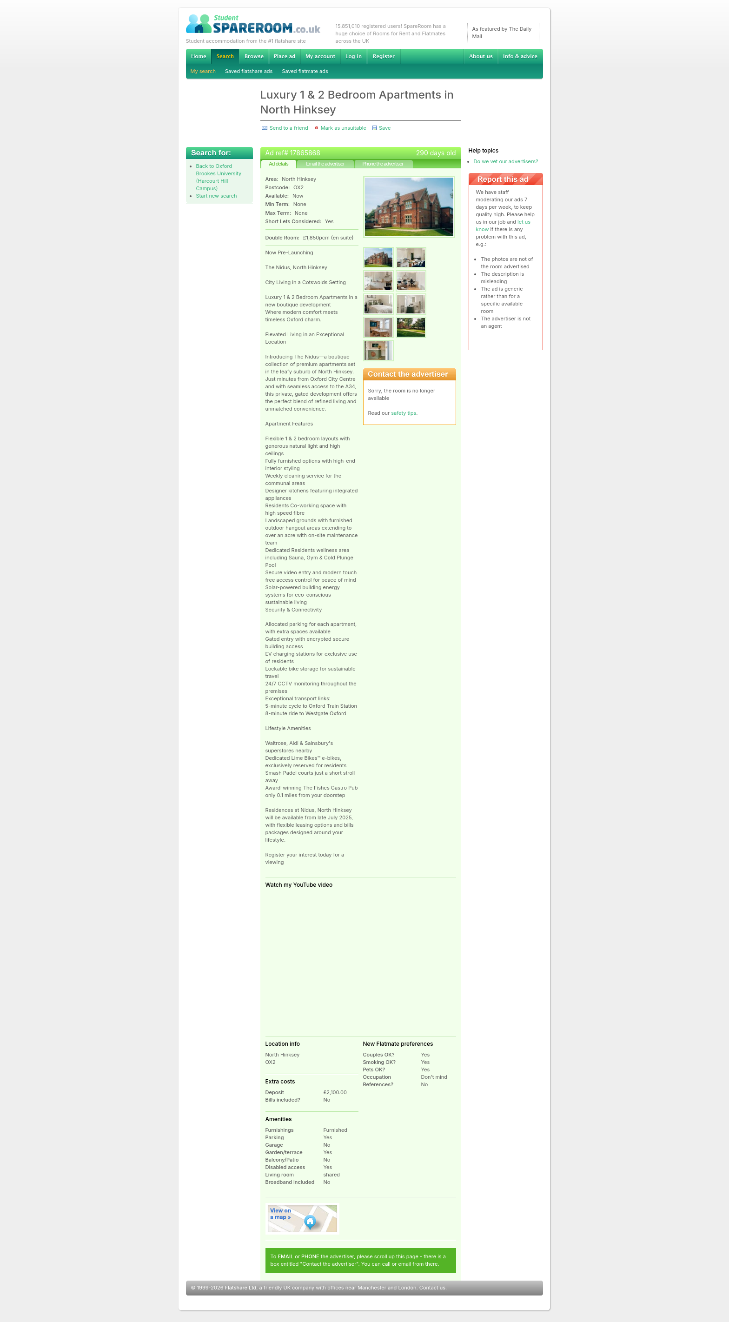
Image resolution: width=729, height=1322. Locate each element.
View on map (302, 1219)
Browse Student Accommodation (254, 56)
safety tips (403, 413)
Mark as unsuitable (343, 128)
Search (225, 56)
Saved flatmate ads (305, 71)
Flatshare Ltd (241, 1287)
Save (385, 128)
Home (198, 56)
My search (203, 71)
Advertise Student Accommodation (284, 56)
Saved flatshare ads (248, 71)
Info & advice (520, 56)
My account (320, 56)
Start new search (216, 196)
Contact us (432, 1287)
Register (384, 56)
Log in (353, 56)
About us (481, 56)
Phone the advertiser (382, 163)
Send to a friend (289, 128)
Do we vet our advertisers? (506, 161)
